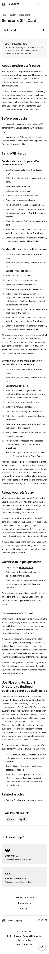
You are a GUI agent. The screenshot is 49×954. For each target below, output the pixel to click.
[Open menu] (45, 4)
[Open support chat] (42, 947)
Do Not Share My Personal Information (24, 936)
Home (4, 15)
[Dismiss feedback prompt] (42, 812)
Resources (24, 903)
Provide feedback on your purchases (24, 800)
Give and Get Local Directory (27, 700)
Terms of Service (24, 944)
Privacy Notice (24, 940)
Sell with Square (24, 897)
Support (14, 3)
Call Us (24, 909)
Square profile (18, 144)
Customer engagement (20, 15)
